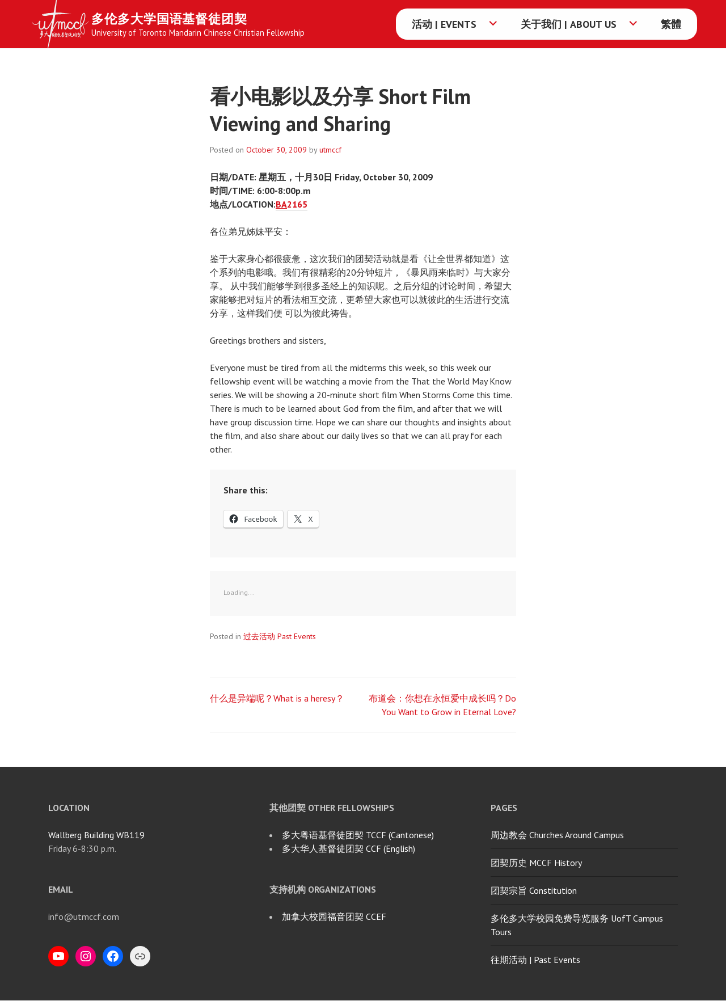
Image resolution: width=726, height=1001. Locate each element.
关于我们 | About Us (569, 24)
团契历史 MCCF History (536, 862)
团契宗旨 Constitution (534, 890)
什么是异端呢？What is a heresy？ (277, 698)
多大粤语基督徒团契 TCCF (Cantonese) (358, 834)
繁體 (671, 24)
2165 (291, 204)
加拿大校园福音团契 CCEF (334, 916)
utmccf (330, 150)
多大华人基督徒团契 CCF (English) (348, 848)
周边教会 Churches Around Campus (557, 834)
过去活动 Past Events (279, 636)
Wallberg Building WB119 (96, 834)
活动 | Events (444, 24)
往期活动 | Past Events (535, 959)
